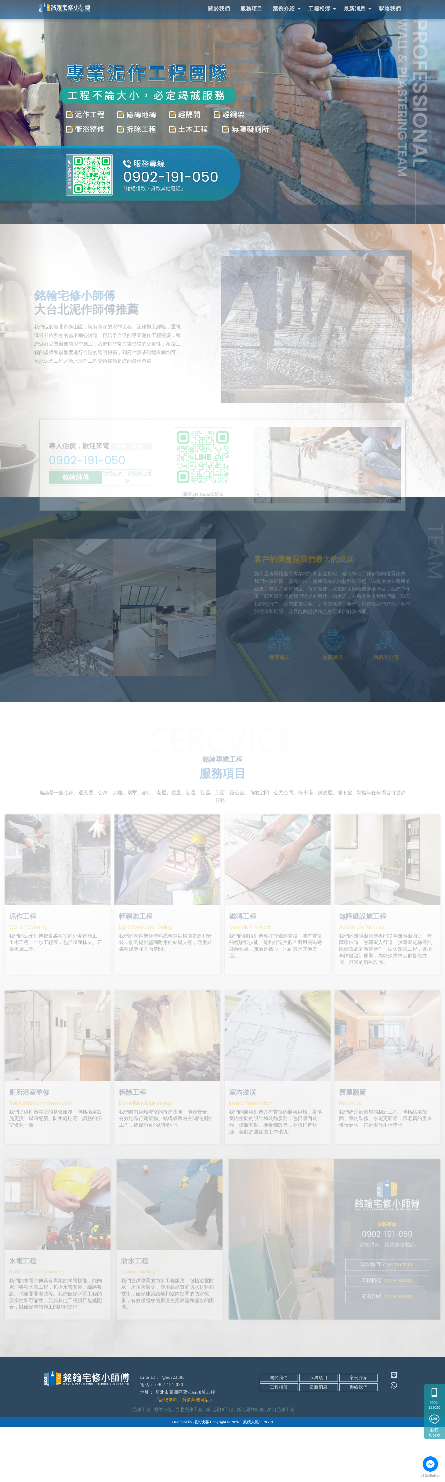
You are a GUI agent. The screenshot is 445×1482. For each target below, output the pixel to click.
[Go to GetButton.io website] (430, 1476)
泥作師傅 (163, 1464)
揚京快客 (201, 1477)
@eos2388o (173, 1432)
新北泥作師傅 (250, 1464)
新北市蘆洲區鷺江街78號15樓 (185, 1447)
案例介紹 (284, 9)
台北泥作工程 (189, 1464)
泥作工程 (141, 1464)
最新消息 (355, 9)
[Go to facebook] (430, 1464)
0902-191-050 (100, 465)
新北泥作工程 (219, 1464)
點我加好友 (434, 1424)
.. (241, 1477)
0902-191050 (434, 1396)
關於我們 (219, 9)
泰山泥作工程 (281, 1464)
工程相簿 (319, 9)
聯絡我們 (390, 9)
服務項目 (251, 9)
